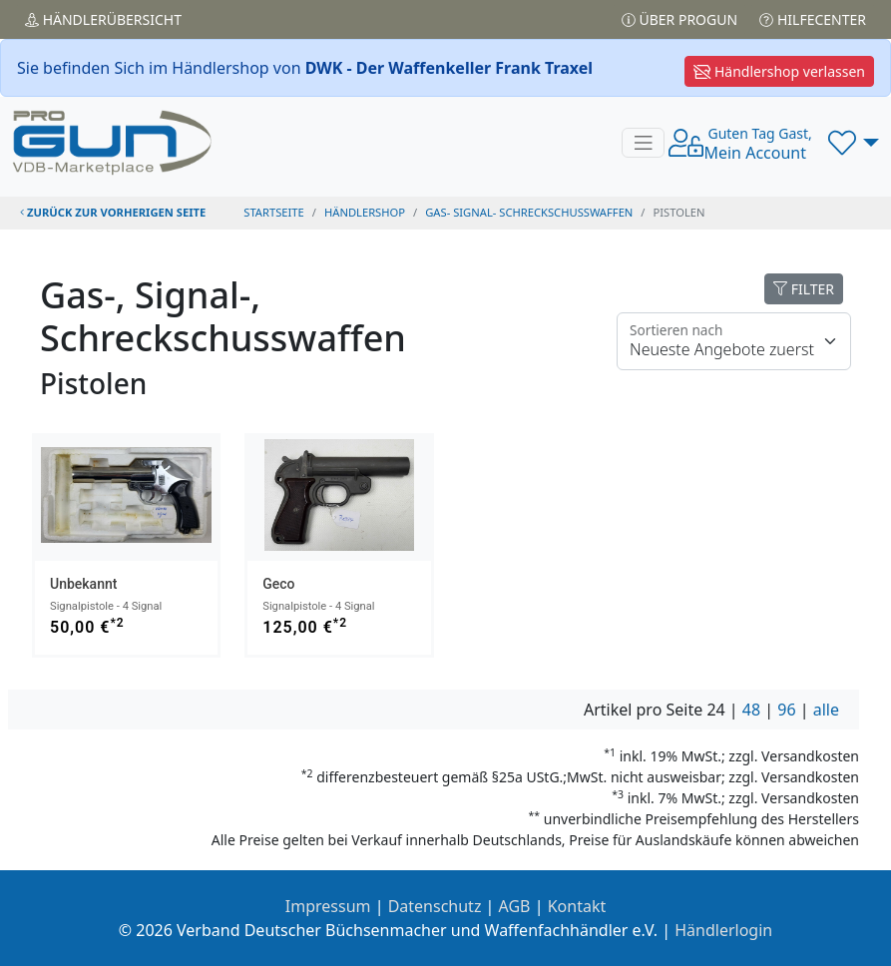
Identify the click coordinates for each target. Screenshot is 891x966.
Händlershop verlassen (779, 71)
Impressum (328, 906)
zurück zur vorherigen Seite (113, 212)
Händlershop (364, 212)
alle (826, 710)
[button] (853, 143)
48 (751, 710)
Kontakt (577, 906)
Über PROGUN (679, 19)
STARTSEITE (273, 212)
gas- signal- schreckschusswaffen (529, 212)
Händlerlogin (723, 930)
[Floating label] (734, 341)
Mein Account (757, 144)
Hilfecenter (812, 19)
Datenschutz (435, 906)
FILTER (803, 288)
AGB (515, 906)
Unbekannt (83, 584)
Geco (278, 584)
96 (786, 710)
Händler (103, 19)
